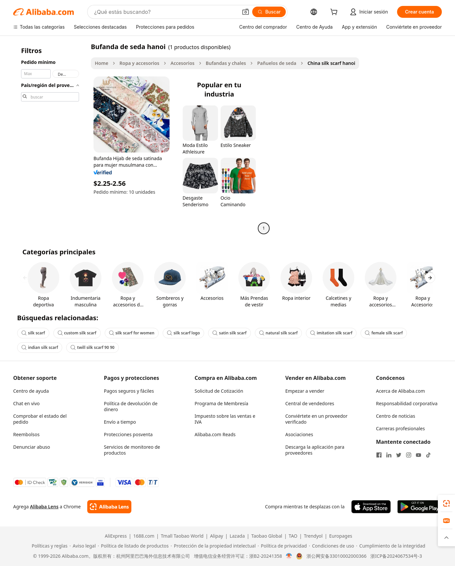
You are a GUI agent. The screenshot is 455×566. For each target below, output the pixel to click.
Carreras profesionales (400, 428)
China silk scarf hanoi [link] (331, 63)
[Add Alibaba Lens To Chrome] (109, 506)
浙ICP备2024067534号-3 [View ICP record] (396, 556)
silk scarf (33, 333)
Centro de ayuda (31, 391)
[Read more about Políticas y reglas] (48, 546)
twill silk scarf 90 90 (92, 347)
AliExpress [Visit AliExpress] (116, 536)
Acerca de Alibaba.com (400, 391)
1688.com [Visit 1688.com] (143, 536)
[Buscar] (269, 12)
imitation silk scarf (331, 333)
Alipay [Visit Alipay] (216, 536)
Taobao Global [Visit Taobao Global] (266, 536)
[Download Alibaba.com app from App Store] (371, 506)
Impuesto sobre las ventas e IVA (225, 419)
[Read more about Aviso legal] (82, 546)
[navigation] (50, 138)
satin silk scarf (229, 333)
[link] (446, 503)
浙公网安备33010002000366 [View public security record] (336, 556)
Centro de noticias (395, 416)
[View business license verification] (289, 556)
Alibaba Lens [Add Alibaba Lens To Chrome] (44, 506)
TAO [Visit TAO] (293, 536)
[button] (246, 12)
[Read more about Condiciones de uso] (331, 546)
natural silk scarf (278, 333)
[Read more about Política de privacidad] (282, 546)
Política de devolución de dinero (131, 406)
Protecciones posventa (128, 434)
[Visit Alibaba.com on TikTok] (428, 455)
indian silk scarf (39, 347)
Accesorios (183, 63)
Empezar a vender (305, 391)
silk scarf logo (183, 333)
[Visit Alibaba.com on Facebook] (379, 455)
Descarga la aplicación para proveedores (314, 450)
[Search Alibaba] (165, 11)
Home (101, 63)
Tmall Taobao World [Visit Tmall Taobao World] (182, 536)
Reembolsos (26, 434)
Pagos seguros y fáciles (129, 391)
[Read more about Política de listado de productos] (133, 546)
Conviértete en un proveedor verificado (316, 419)
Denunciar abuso (31, 447)
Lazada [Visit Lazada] (237, 536)
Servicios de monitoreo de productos (132, 450)
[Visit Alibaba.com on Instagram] (409, 455)
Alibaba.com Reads (215, 434)
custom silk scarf (77, 333)
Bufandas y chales (226, 63)
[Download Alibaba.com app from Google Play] (419, 506)
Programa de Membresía (221, 403)
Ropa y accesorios (139, 63)
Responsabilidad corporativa (407, 403)
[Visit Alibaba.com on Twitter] (399, 455)
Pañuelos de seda (276, 63)
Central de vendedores (310, 403)
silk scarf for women (131, 333)
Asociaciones (299, 434)
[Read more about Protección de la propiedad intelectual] (213, 546)
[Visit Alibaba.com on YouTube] (418, 455)
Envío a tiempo (120, 422)
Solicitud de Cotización (219, 391)
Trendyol (313, 536)
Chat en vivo (26, 403)
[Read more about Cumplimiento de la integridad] (390, 546)
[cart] (335, 12)
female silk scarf (384, 333)
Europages (340, 536)
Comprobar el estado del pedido (40, 419)
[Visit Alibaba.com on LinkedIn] (389, 455)
